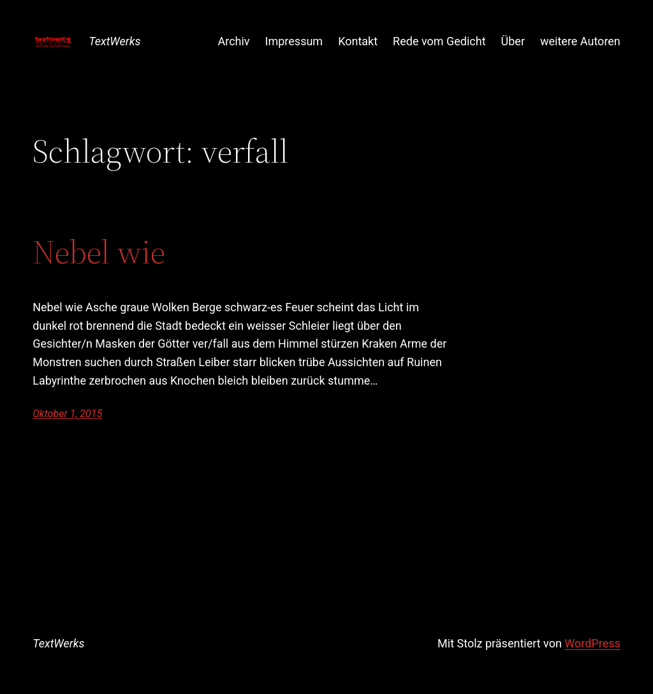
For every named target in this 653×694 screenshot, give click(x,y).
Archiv (233, 41)
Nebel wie (99, 252)
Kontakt (358, 41)
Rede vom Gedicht (439, 41)
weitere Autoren (580, 41)
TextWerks (114, 41)
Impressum (294, 41)
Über (513, 41)
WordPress (592, 643)
